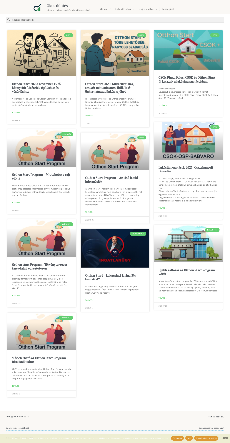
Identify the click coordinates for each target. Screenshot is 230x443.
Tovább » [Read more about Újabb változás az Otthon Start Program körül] (162, 298)
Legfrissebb (148, 9)
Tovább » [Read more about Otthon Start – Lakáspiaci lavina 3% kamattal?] (89, 300)
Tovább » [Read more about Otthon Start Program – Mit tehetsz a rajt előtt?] (16, 202)
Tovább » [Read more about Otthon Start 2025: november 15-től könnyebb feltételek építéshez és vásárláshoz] (16, 112)
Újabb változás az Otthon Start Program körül (186, 272)
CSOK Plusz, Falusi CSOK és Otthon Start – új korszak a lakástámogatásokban (188, 79)
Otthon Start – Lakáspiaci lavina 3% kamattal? (110, 277)
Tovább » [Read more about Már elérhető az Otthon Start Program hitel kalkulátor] (16, 385)
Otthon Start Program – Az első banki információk (111, 180)
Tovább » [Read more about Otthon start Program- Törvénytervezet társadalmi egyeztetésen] (16, 295)
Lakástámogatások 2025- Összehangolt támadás (185, 169)
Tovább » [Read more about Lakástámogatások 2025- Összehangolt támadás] (162, 208)
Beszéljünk (168, 9)
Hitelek (104, 9)
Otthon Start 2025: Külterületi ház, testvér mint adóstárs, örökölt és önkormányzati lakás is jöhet (109, 88)
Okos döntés (57, 5)
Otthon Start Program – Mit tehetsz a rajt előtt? (41, 176)
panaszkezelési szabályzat (211, 427)
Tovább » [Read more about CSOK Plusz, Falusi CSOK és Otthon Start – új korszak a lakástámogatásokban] (162, 105)
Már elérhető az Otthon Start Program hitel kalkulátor (39, 360)
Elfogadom (177, 438)
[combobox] (115, 20)
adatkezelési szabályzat (17, 427)
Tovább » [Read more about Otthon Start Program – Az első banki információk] (89, 212)
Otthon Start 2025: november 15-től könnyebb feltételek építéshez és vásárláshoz (36, 88)
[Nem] (225, 438)
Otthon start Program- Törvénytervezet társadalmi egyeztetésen (39, 266)
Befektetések (125, 9)
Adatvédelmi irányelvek (206, 438)
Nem (189, 438)
